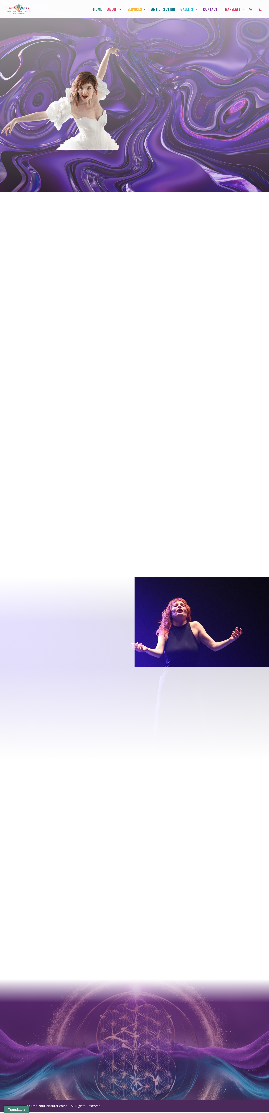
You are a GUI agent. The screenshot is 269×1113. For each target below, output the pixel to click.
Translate (231, 10)
